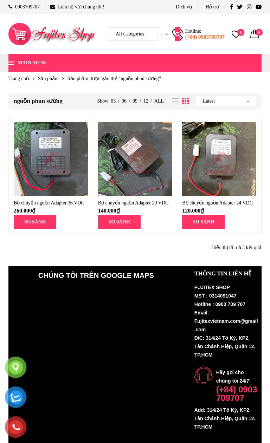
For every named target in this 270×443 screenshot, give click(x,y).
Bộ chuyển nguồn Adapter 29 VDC (133, 203)
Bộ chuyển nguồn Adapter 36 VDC (49, 203)
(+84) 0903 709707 (236, 394)
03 (113, 101)
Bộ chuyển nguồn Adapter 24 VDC (217, 203)
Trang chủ (18, 78)
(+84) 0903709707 (205, 37)
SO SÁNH (35, 221)
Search (177, 34)
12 (145, 101)
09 (135, 101)
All (159, 101)
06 (124, 101)
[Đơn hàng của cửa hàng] (226, 101)
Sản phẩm (48, 78)
